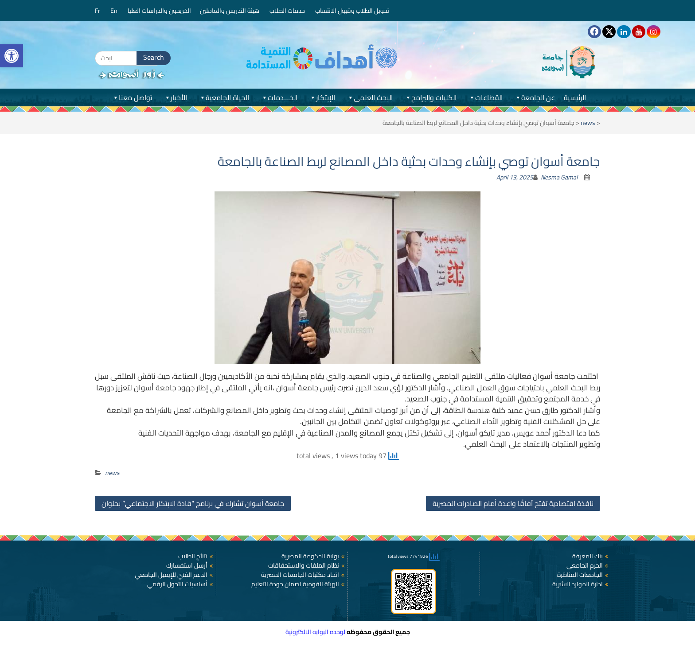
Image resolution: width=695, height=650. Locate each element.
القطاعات (485, 97)
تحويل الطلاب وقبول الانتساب (352, 10)
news (588, 122)
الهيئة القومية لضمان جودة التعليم (295, 584)
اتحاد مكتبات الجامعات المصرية (300, 574)
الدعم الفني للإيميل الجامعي (171, 574)
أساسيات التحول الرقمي (177, 584)
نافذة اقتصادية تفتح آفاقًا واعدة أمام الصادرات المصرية (513, 503)
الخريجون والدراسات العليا (159, 10)
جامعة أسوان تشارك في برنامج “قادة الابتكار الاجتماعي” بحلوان (193, 503)
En (114, 10)
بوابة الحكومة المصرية (310, 556)
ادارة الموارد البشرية (577, 584)
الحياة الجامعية (224, 97)
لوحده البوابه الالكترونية (315, 632)
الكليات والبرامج (430, 97)
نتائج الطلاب (192, 556)
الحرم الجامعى (584, 565)
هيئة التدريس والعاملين (230, 10)
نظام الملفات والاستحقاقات (303, 565)
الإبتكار (322, 97)
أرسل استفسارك (186, 565)
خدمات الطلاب (287, 10)
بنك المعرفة (587, 556)
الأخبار (175, 97)
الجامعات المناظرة (580, 574)
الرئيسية (575, 97)
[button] (11, 55)
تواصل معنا (132, 97)
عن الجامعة (534, 97)
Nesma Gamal (559, 177)
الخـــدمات (279, 97)
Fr (98, 10)
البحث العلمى (370, 97)
